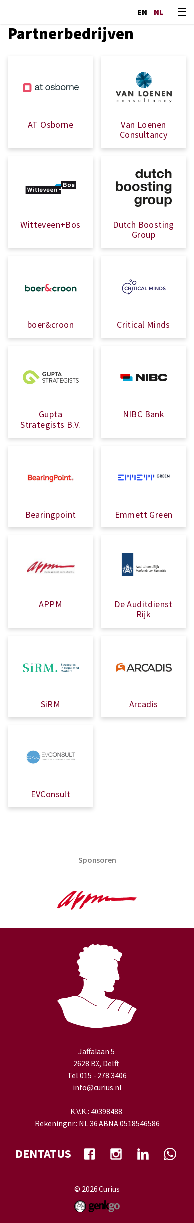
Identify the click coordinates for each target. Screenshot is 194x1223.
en (142, 12)
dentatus (43, 1153)
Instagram (115, 1153)
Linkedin (142, 1153)
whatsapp (169, 1153)
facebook (89, 1153)
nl (158, 12)
